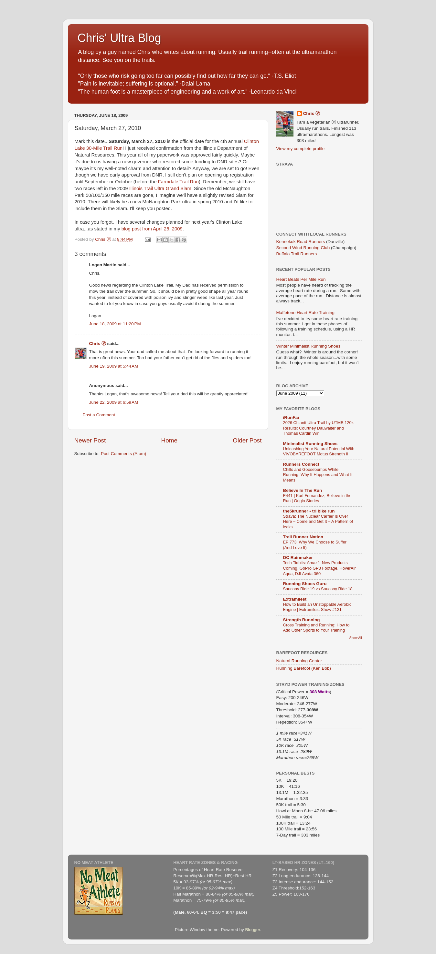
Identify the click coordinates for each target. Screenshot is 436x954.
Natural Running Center (299, 660)
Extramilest (295, 599)
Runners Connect (301, 464)
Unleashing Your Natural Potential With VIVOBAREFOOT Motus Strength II (319, 451)
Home (169, 440)
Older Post (247, 440)
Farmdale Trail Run (178, 181)
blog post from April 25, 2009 (152, 228)
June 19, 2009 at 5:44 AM (113, 366)
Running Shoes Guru (305, 583)
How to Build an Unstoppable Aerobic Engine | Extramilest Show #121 (317, 607)
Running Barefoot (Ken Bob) (303, 668)
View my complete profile (300, 148)
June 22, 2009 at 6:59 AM (113, 402)
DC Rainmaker (298, 557)
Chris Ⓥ (97, 343)
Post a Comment (99, 414)
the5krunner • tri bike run (309, 511)
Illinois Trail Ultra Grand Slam (160, 188)
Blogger (252, 929)
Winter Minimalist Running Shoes (308, 346)
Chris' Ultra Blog (119, 38)
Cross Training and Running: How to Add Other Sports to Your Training (316, 628)
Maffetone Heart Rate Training (305, 312)
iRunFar (291, 417)
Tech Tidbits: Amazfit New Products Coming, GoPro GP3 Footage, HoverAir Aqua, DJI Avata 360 (319, 568)
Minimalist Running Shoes (310, 443)
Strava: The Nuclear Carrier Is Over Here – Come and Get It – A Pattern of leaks (318, 521)
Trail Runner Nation (303, 536)
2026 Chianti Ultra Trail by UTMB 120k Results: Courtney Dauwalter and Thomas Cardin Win (318, 428)
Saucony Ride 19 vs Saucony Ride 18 (318, 588)
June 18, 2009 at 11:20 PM (115, 323)
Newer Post (90, 440)
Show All (355, 638)
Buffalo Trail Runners (296, 253)
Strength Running (301, 619)
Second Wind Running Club (303, 247)
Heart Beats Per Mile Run (301, 279)
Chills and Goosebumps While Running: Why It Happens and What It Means (318, 474)
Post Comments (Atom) (123, 453)
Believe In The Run (302, 490)
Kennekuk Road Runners (300, 241)
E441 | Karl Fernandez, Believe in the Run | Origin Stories (317, 498)
